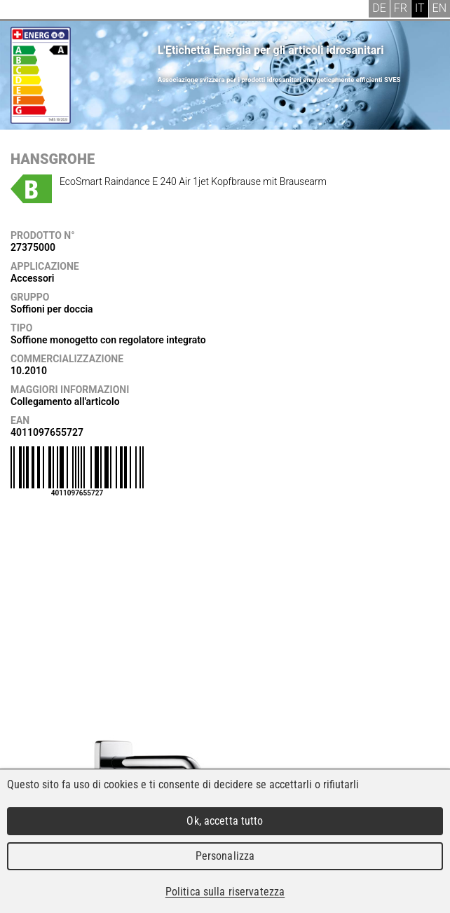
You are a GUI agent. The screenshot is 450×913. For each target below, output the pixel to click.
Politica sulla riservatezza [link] (225, 891)
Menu (21, 10)
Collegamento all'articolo (65, 401)
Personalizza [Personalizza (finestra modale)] (225, 856)
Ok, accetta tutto (224, 821)
